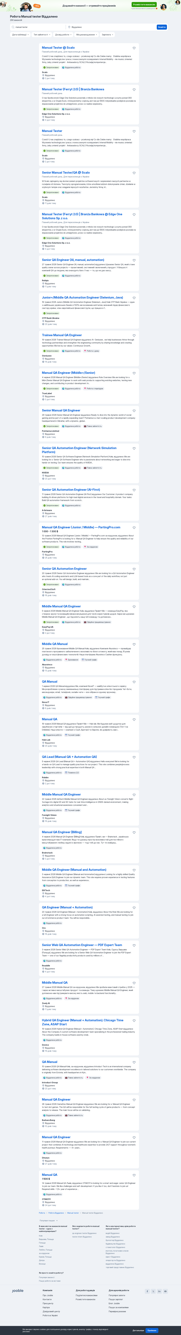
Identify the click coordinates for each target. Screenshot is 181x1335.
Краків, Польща (45, 1257)
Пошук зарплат (116, 1299)
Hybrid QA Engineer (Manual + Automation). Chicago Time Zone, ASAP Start (82, 1022)
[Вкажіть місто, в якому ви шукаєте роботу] (94, 27)
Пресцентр (48, 1303)
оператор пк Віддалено (115, 1260)
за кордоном (44, 1253)
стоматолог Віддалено (115, 1247)
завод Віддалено (113, 1237)
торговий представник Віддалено (120, 1267)
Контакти (47, 1299)
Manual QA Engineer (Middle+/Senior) (68, 373)
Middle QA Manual (55, 644)
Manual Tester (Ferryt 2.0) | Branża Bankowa (73, 89)
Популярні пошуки (49, 1220)
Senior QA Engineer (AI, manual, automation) (73, 260)
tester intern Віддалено (82, 1237)
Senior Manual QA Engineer (61, 410)
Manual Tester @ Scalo (58, 47)
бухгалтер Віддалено (114, 1240)
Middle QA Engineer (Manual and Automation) (74, 870)
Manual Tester (52, 131)
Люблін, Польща (45, 1250)
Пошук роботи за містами (49, 1281)
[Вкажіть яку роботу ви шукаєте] (37, 27)
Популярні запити (117, 1295)
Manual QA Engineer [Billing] (62, 832)
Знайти (162, 27)
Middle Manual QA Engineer (61, 606)
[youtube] (165, 1291)
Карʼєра (46, 1307)
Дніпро (42, 1260)
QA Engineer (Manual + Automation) (67, 907)
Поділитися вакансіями (86, 1295)
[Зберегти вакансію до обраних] (134, 48)
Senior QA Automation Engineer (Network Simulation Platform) (79, 450)
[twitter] (153, 1291)
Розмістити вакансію (144, 4)
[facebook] (147, 1291)
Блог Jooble (114, 1303)
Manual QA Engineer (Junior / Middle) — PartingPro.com (81, 527)
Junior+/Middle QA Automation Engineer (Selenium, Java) (82, 297)
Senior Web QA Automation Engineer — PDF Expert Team (82, 945)
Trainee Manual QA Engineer (62, 335)
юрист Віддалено (113, 1257)
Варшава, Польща (46, 1239)
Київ (40, 1236)
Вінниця (42, 1264)
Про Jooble (48, 1295)
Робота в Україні (50, 1315)
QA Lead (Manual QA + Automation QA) (69, 757)
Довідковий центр (51, 1311)
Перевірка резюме (117, 1311)
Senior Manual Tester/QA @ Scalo (66, 172)
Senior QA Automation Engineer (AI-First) (71, 489)
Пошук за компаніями (119, 1307)
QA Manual (49, 681)
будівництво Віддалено (115, 1244)
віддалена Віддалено (115, 1264)
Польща (42, 1243)
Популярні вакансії (46, 1277)
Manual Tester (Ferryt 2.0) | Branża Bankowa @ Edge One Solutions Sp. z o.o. (82, 216)
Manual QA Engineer (56, 1099)
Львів (41, 1246)
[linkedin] (159, 1291)
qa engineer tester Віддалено (84, 1233)
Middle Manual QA (55, 982)
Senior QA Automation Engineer (64, 568)
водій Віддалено (112, 1233)
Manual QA (49, 719)
